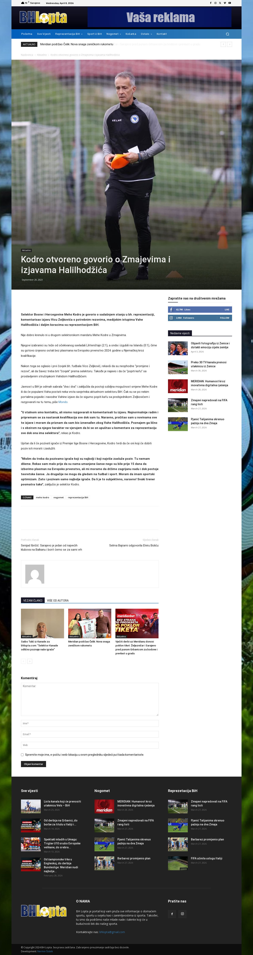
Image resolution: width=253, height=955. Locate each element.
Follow (224, 317)
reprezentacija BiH (78, 497)
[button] (227, 34)
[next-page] (29, 661)
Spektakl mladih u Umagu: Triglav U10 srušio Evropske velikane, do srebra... (62, 843)
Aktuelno (42, 55)
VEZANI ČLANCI (32, 600)
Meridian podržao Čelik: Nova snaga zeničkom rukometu (76, 44)
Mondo (63, 402)
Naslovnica (27, 55)
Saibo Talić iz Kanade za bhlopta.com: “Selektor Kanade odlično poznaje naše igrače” (39, 645)
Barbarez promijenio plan (133, 858)
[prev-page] (23, 661)
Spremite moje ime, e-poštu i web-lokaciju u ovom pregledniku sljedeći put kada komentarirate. (84, 754)
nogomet (59, 497)
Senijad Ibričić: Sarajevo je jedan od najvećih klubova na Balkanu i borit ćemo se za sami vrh (51, 547)
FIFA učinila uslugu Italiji (206, 858)
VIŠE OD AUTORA (58, 600)
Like (227, 309)
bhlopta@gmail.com (112, 932)
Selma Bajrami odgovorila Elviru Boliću (134, 545)
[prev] (223, 44)
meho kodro (42, 497)
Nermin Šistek (45, 951)
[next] (229, 44)
